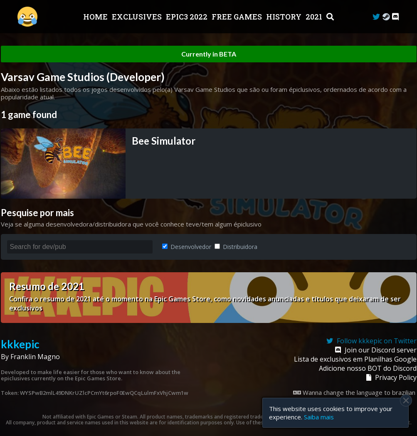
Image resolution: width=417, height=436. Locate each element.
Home (96, 17)
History (284, 17)
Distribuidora (236, 247)
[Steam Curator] (386, 17)
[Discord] (395, 17)
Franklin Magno (35, 356)
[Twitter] (376, 17)
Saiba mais (319, 417)
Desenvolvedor (186, 247)
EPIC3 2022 (187, 17)
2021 (315, 17)
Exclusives (137, 17)
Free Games (238, 17)
